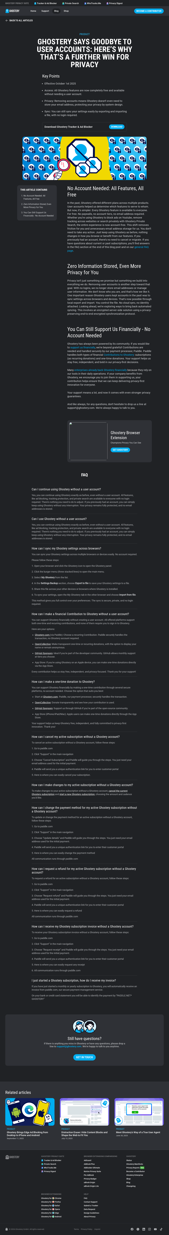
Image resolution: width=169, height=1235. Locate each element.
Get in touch (84, 1057)
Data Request (89, 1209)
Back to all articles (19, 20)
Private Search (70, 3)
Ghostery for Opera (50, 1209)
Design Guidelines (91, 1213)
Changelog (130, 1186)
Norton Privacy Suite (92, 1171)
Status (129, 1160)
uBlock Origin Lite (91, 1186)
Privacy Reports (135, 1167)
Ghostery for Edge (50, 1213)
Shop (66, 11)
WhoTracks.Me (92, 3)
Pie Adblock (89, 1175)
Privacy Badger (90, 1179)
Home (33, 11)
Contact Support (90, 1202)
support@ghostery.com (69, 1046)
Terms (76, 1229)
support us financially (82, 347)
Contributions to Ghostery (119, 354)
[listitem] (30, 1119)
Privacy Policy (86, 1229)
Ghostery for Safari (50, 1206)
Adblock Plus (89, 1164)
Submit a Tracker (91, 1206)
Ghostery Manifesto (134, 1164)
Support (45, 11)
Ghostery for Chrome (51, 1198)
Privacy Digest (114, 3)
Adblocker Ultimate (92, 1168)
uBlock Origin (89, 1182)
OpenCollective (43, 644)
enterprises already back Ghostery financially (100, 370)
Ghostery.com (42, 634)
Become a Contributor (148, 11)
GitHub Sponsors (44, 653)
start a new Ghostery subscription (77, 794)
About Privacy (89, 1217)
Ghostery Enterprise (134, 1175)
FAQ (85, 1198)
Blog (56, 11)
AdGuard (87, 1160)
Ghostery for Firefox (51, 1202)
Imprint (97, 1229)
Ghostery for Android (51, 1217)
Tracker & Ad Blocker (45, 3)
